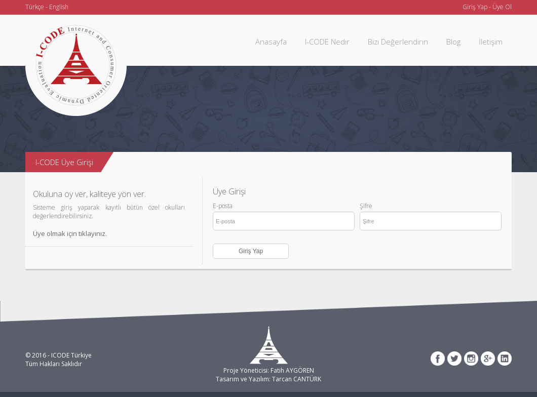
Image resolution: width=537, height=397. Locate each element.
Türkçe (34, 7)
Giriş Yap (475, 7)
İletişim (491, 41)
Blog (453, 41)
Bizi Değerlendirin (398, 41)
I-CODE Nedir (327, 41)
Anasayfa (271, 41)
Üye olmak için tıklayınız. (70, 233)
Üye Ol (502, 7)
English (58, 7)
